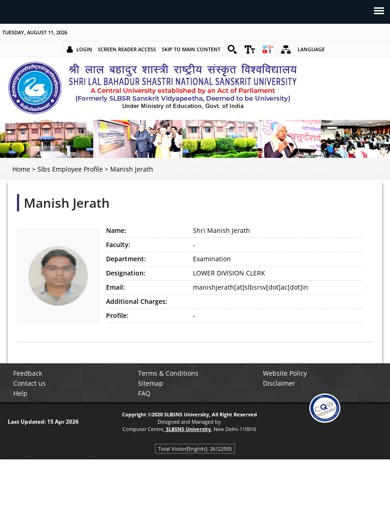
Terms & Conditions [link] (168, 373)
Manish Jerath (67, 202)
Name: (116, 230)
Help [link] (20, 393)
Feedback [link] (27, 373)
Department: (126, 258)
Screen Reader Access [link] (127, 49)
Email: (115, 287)
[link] (232, 49)
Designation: (125, 273)
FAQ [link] (144, 393)
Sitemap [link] (150, 383)
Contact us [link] (29, 383)
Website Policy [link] (285, 373)
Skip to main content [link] (191, 49)
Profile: (117, 315)
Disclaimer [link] (279, 383)
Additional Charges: (136, 301)
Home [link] (21, 169)
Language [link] (311, 49)
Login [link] (84, 49)
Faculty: (118, 244)
